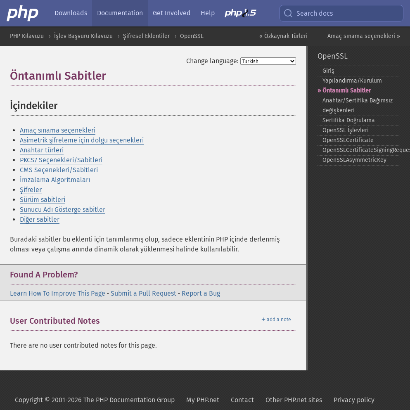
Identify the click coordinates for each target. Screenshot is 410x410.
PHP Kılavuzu (27, 36)
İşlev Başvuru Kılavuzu (83, 36)
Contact (242, 400)
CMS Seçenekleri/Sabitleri (59, 170)
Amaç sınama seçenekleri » (363, 36)
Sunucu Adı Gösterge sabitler (62, 209)
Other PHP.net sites (293, 400)
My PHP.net (202, 400)
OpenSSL (192, 36)
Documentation (120, 13)
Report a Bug (201, 293)
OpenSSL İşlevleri (345, 130)
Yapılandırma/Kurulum (352, 80)
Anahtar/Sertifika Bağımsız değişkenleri (357, 105)
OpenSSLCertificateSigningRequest (361, 150)
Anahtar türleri (42, 150)
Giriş (328, 70)
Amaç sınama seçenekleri (57, 130)
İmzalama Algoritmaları (55, 180)
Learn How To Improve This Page (57, 293)
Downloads (71, 13)
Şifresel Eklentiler (146, 36)
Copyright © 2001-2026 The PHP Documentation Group (95, 400)
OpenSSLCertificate (348, 140)
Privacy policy (354, 400)
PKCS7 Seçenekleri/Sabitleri (61, 160)
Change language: (212, 61)
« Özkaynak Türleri (283, 36)
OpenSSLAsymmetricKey (354, 160)
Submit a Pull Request (143, 293)
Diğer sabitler (39, 219)
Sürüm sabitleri (42, 200)
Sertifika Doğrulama (348, 120)
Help (208, 13)
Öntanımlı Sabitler (346, 90)
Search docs (308, 13)
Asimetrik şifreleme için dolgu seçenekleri (82, 140)
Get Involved (172, 13)
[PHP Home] (23, 13)
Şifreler (31, 190)
